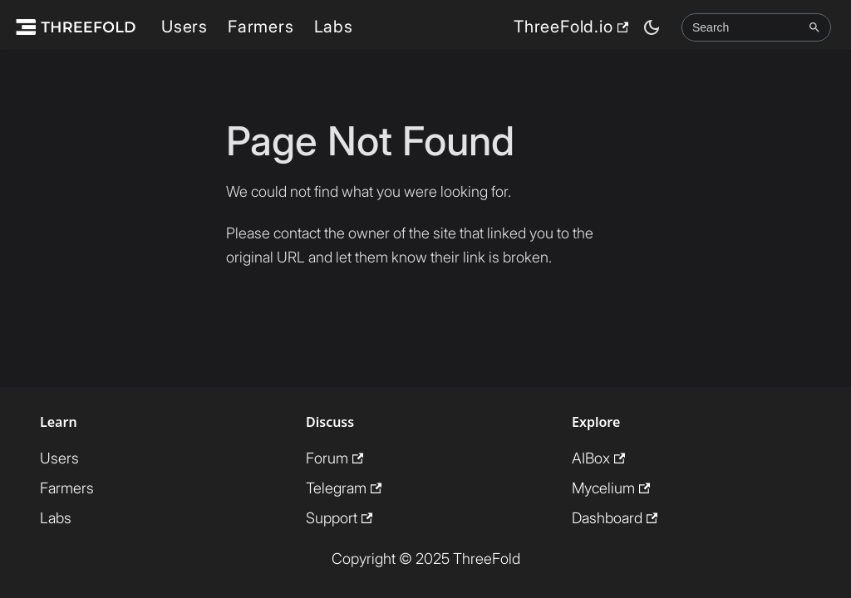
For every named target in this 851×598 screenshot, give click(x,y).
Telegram (343, 488)
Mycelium (611, 488)
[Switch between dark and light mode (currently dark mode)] (651, 27)
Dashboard (614, 518)
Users (184, 27)
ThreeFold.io (571, 27)
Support (339, 518)
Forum (334, 458)
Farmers (261, 27)
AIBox (598, 458)
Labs (333, 27)
